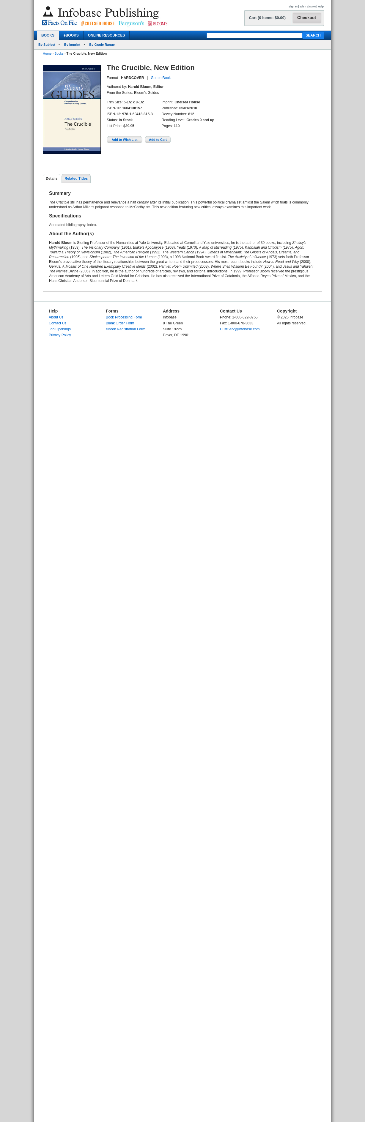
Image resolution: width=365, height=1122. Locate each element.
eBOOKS (71, 35)
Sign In (293, 6)
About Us (56, 317)
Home (47, 53)
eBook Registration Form (125, 329)
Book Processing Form (124, 317)
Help (321, 6)
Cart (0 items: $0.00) (267, 17)
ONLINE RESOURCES (106, 35)
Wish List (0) (308, 6)
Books (59, 53)
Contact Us (57, 323)
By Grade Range (102, 44)
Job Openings (60, 329)
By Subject (46, 44)
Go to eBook (161, 78)
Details (51, 178)
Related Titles (76, 178)
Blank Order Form (120, 323)
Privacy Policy (60, 335)
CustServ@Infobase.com (240, 329)
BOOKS (47, 35)
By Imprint (72, 44)
